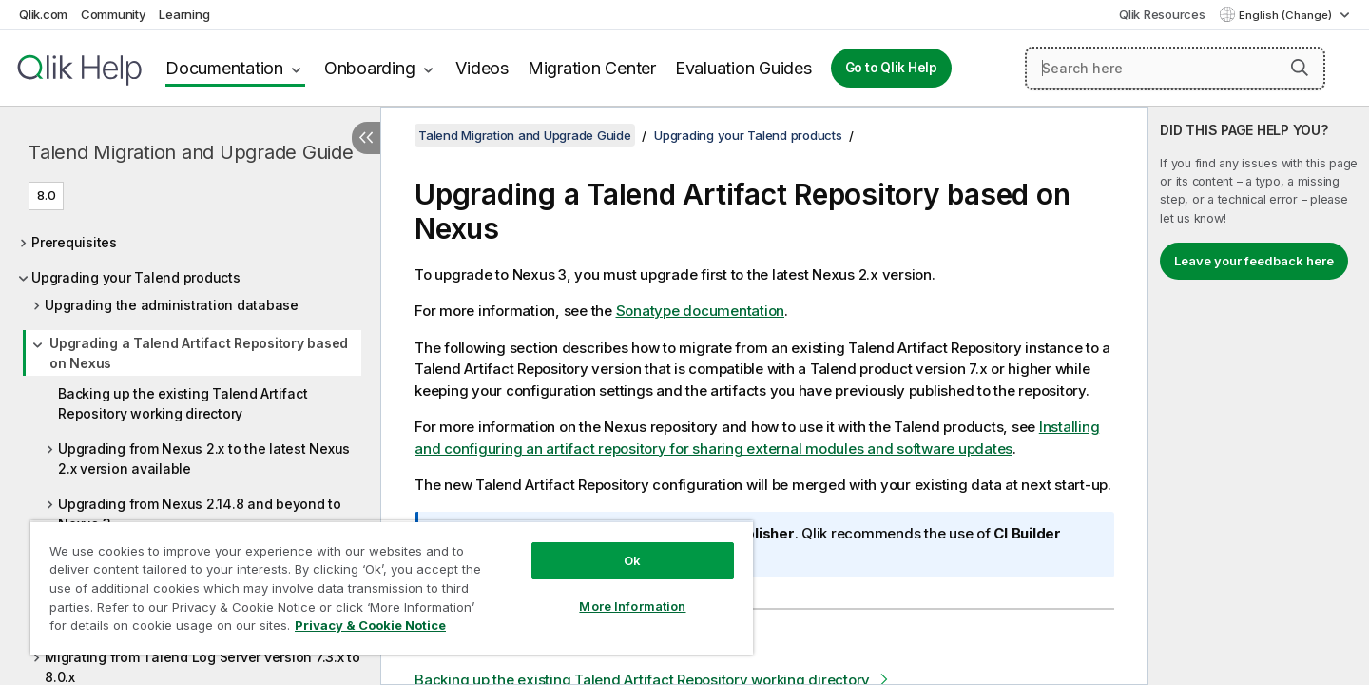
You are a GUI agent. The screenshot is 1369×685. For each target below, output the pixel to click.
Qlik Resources (1162, 14)
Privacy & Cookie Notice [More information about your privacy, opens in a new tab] (370, 625)
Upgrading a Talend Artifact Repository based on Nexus (198, 353)
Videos (482, 68)
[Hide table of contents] (366, 138)
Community (113, 14)
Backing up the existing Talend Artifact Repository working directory (182, 403)
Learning (184, 14)
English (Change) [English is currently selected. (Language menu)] (1287, 15)
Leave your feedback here (1254, 260)
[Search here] (1175, 68)
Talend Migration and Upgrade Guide (191, 152)
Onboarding (369, 68)
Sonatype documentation (700, 311)
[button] (1299, 67)
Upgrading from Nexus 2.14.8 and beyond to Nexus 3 (199, 514)
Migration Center (592, 68)
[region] (391, 587)
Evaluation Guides (743, 68)
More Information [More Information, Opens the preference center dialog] (632, 606)
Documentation (224, 68)
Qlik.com (43, 14)
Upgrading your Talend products (136, 277)
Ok (632, 560)
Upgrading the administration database (172, 305)
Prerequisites (74, 242)
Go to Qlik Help (891, 67)
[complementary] (1258, 396)
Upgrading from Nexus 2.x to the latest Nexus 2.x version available (204, 458)
